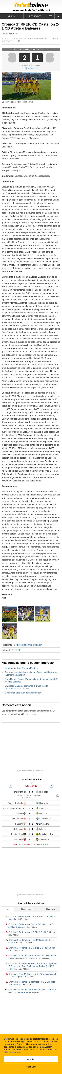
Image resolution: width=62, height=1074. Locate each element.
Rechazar (31, 1066)
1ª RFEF (16, 650)
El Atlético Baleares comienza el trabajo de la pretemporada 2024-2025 (26, 687)
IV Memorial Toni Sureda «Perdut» (21, 668)
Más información (12, 1052)
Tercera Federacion (30, 779)
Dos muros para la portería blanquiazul (23, 692)
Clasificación (41, 845)
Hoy (7, 909)
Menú (12, 16)
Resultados (35, 16)
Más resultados (21, 845)
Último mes (50, 909)
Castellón (37, 645)
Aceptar (31, 1059)
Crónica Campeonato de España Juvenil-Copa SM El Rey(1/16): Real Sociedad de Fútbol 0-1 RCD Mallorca (32, 966)
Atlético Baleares (24, 645)
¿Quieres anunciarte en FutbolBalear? (31, 771)
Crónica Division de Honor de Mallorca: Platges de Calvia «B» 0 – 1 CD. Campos (32, 957)
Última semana (26, 909)
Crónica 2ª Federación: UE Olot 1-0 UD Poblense (31, 932)
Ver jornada (31, 68)
